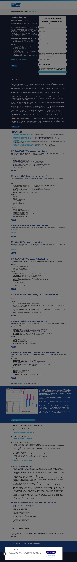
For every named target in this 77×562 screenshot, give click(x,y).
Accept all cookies (51, 552)
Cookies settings (51, 555)
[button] (5, 554)
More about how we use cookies (15, 555)
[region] (34, 553)
